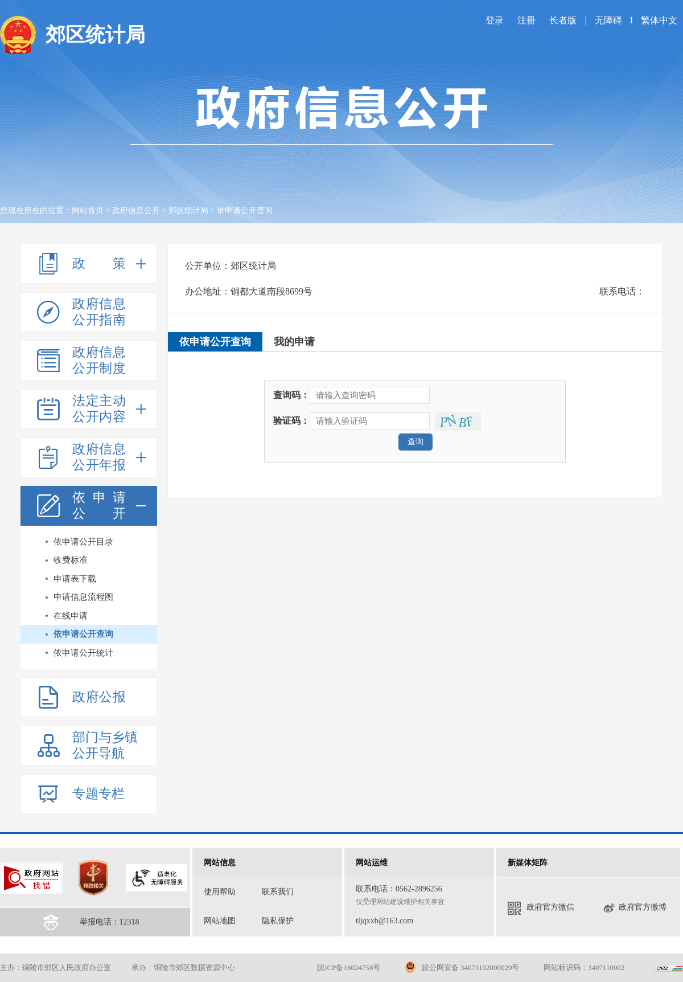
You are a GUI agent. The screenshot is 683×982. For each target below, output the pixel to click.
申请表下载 (75, 578)
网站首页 (88, 210)
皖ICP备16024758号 (348, 967)
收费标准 (71, 559)
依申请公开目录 (83, 541)
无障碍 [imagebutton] (608, 20)
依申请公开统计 (83, 652)
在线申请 (71, 615)
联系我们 (278, 891)
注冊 (526, 20)
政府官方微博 (634, 908)
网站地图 (220, 920)
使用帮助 (220, 891)
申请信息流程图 (83, 597)
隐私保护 (278, 920)
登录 (494, 20)
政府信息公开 (136, 210)
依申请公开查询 (83, 634)
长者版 (564, 20)
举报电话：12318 (109, 922)
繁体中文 (659, 20)
